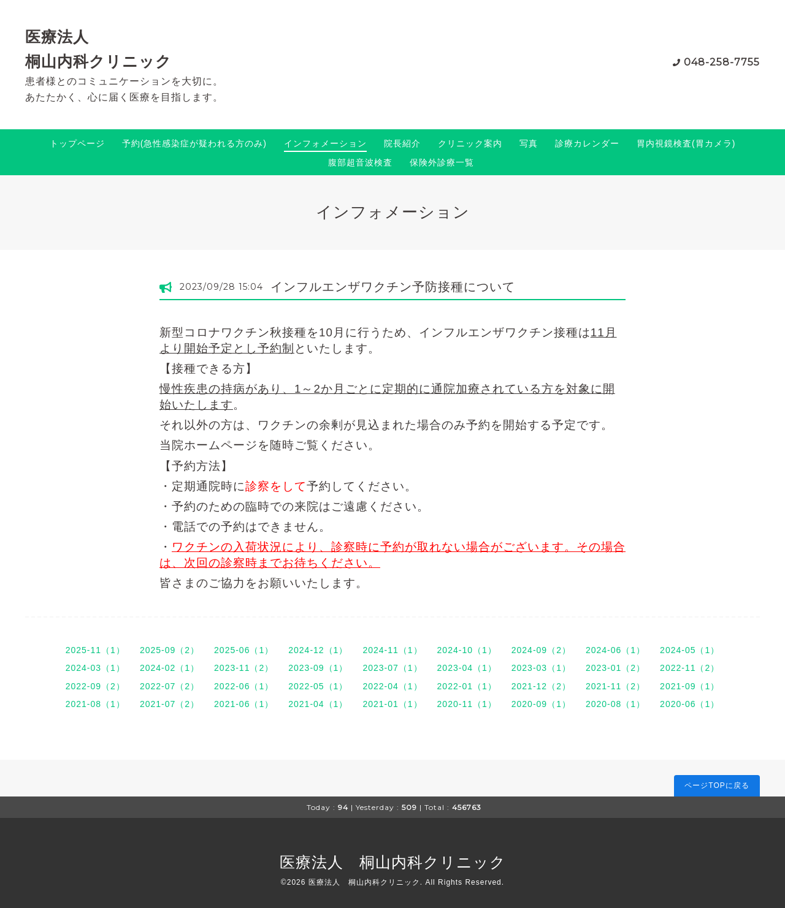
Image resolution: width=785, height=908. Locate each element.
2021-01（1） (392, 704)
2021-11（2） (615, 686)
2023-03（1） (541, 668)
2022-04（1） (392, 686)
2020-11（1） (467, 704)
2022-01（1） (467, 686)
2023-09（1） (318, 668)
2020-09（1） (541, 704)
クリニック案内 (470, 143)
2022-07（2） (169, 686)
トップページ (77, 143)
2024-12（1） (318, 650)
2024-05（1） (689, 650)
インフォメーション (325, 143)
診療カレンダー (587, 143)
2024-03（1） (95, 668)
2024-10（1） (467, 650)
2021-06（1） (244, 704)
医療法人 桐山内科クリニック (393, 862)
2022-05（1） (318, 686)
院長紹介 (402, 143)
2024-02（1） (169, 668)
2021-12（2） (541, 686)
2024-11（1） (392, 650)
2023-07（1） (392, 668)
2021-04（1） (318, 704)
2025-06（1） (244, 650)
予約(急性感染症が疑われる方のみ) (194, 143)
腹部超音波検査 (360, 162)
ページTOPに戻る (716, 785)
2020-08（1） (615, 704)
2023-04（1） (467, 668)
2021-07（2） (169, 704)
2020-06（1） (689, 704)
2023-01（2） (615, 668)
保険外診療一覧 (442, 162)
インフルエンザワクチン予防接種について (392, 286)
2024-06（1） (615, 650)
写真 (528, 143)
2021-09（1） (689, 686)
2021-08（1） (95, 704)
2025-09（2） (169, 650)
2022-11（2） (689, 668)
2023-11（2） (244, 668)
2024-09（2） (541, 650)
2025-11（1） (95, 650)
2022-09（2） (95, 686)
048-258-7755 (722, 62)
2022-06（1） (244, 686)
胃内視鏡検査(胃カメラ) (686, 143)
